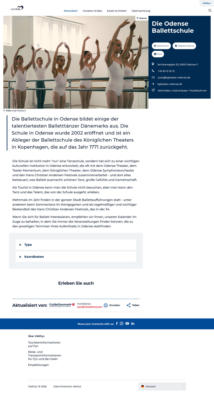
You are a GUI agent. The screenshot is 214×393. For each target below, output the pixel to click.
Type (25, 245)
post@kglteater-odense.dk (174, 77)
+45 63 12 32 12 (166, 71)
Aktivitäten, (165, 90)
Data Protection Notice (67, 386)
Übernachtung (141, 10)
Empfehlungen (38, 365)
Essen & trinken (117, 10)
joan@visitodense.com (89, 306)
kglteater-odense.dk (169, 84)
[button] (113, 305)
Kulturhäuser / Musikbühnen (189, 90)
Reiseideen (71, 10)
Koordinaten (31, 257)
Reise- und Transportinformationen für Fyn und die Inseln (44, 355)
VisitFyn (207, 3)
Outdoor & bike (92, 10)
